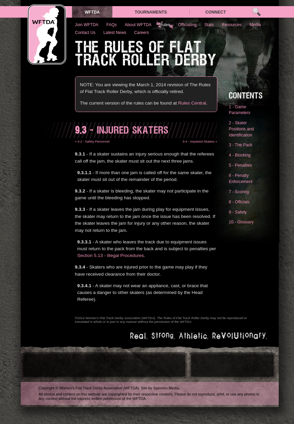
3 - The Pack (240, 145)
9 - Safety (237, 212)
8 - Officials (239, 202)
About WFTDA (138, 24)
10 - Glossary (241, 222)
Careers (141, 32)
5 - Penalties (240, 165)
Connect (215, 12)
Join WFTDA (86, 24)
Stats (209, 24)
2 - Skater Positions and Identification (241, 129)
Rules (165, 24)
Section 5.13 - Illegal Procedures (110, 255)
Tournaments (151, 12)
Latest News (115, 32)
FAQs (111, 24)
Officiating (187, 24)
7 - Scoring (239, 191)
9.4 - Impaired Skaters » (200, 141)
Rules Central (192, 103)
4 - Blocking (240, 155)
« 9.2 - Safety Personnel (92, 141)
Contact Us (85, 32)
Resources (231, 24)
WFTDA (92, 12)
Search (256, 12)
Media (255, 24)
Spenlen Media (166, 388)
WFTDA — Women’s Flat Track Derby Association (46, 34)
